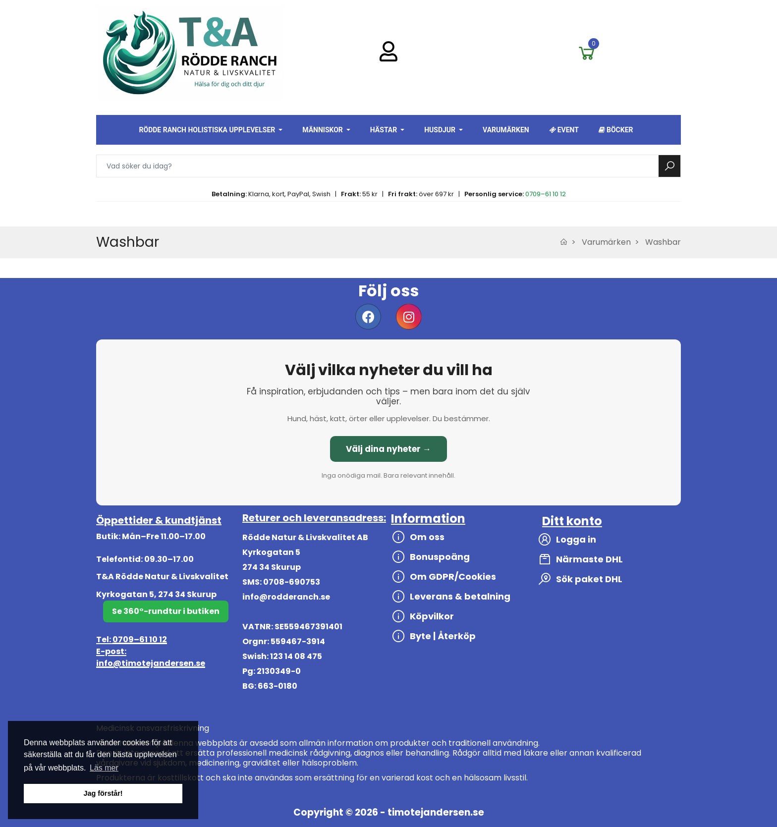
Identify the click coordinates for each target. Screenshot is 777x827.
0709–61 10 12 (545, 194)
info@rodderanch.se (286, 597)
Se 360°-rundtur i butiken (166, 611)
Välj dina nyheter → (388, 449)
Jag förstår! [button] (102, 793)
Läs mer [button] (104, 768)
